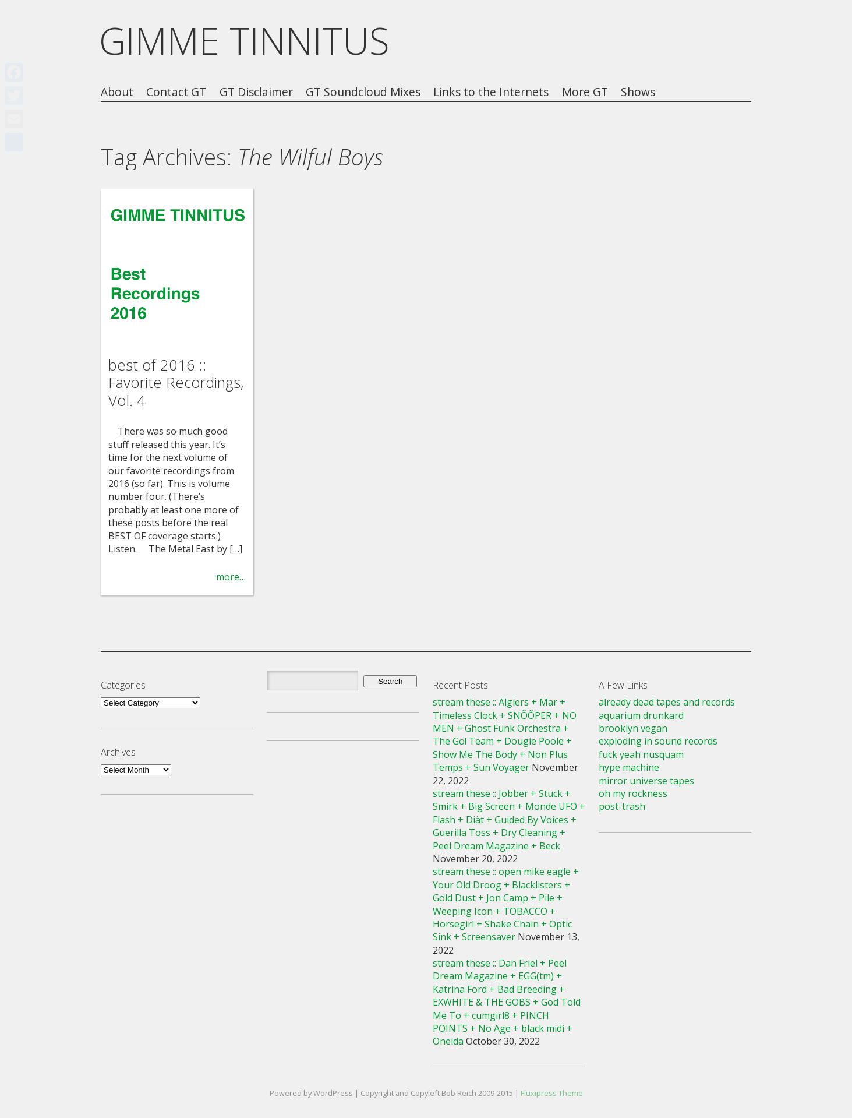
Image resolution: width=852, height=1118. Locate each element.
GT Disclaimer (256, 92)
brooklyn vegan (633, 728)
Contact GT (176, 92)
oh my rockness (633, 793)
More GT (585, 92)
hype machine (629, 767)
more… (231, 576)
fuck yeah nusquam (641, 754)
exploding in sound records (658, 741)
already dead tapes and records (667, 702)
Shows (638, 92)
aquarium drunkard (641, 715)
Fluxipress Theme (552, 1093)
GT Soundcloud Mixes (363, 92)
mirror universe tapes (646, 780)
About (117, 92)
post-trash (622, 806)
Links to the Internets (491, 92)
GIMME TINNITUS (244, 40)
